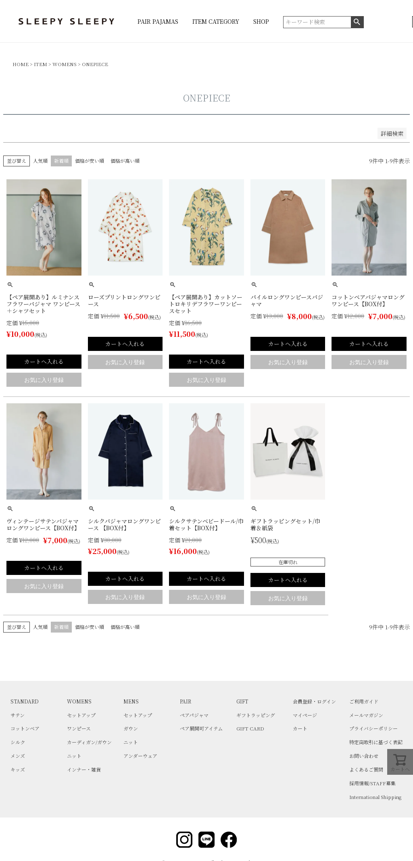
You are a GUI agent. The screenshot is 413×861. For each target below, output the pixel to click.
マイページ (305, 715)
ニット (74, 755)
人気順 (40, 160)
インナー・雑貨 (84, 769)
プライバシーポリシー (373, 728)
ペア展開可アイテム (201, 728)
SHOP (261, 21)
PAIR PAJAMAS (158, 21)
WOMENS (64, 63)
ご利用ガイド (363, 701)
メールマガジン (366, 715)
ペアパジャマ (194, 715)
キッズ (17, 769)
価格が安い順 (89, 160)
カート (300, 728)
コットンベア (25, 728)
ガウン (130, 728)
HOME (21, 63)
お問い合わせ (363, 755)
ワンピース (79, 728)
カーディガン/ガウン (89, 742)
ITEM (40, 63)
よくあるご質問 (366, 769)
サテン (17, 715)
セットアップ (81, 715)
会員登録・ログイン (314, 701)
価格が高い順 (125, 160)
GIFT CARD (250, 728)
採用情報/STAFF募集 (372, 783)
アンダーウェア (140, 755)
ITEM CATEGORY (215, 21)
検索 (357, 22)
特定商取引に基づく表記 (376, 742)
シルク (17, 742)
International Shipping (375, 796)
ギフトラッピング (255, 715)
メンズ (17, 755)
